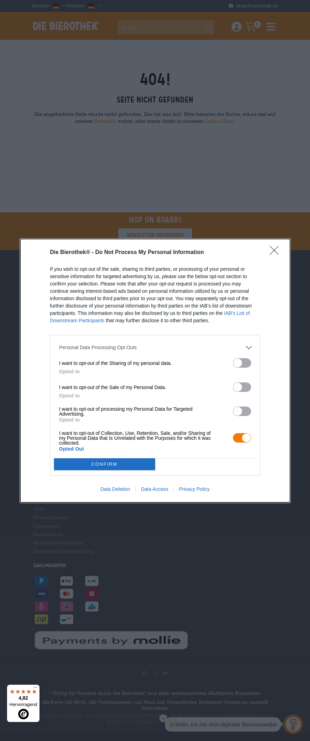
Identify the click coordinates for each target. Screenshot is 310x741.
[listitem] (155, 347)
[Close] (276, 252)
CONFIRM (104, 464)
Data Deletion (115, 489)
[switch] (242, 363)
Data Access (154, 489)
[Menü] (35, 689)
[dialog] (155, 370)
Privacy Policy (194, 489)
